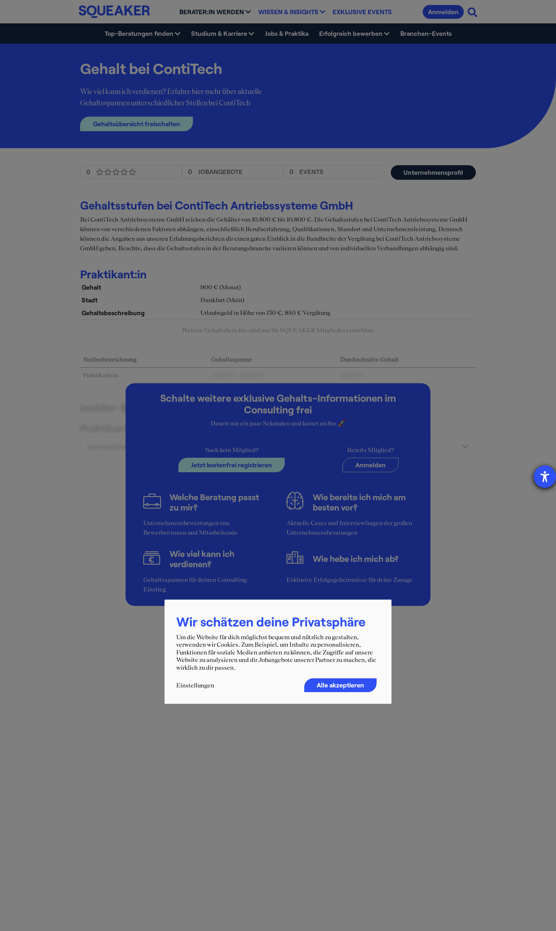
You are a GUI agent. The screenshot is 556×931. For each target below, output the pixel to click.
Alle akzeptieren (340, 685)
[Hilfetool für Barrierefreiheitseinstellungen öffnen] (545, 477)
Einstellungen (195, 685)
